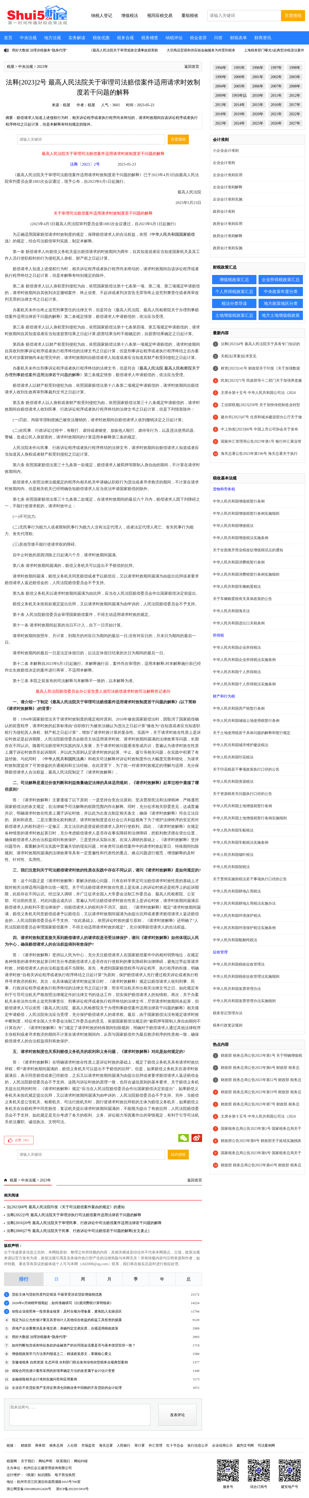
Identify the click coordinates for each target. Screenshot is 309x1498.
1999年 (220, 77)
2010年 (257, 95)
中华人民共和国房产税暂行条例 (239, 708)
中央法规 (28, 37)
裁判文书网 (245, 1445)
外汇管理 (155, 1445)
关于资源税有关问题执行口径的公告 (242, 794)
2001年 (257, 77)
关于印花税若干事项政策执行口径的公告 (246, 769)
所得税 (218, 635)
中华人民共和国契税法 (231, 867)
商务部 (40, 1445)
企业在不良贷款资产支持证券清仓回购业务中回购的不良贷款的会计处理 (67, 1388)
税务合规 (125, 37)
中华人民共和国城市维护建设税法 (240, 745)
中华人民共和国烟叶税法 (233, 855)
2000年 (239, 77)
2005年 (239, 86)
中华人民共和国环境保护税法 (237, 916)
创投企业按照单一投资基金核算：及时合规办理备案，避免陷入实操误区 (67, 1311)
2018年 (220, 114)
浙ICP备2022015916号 (72, 1489)
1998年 (294, 68)
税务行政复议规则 (227, 1025)
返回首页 (191, 67)
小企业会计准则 (226, 151)
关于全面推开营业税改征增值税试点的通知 (248, 550)
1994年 (220, 68)
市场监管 (88, 1445)
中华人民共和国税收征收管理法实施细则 (246, 977)
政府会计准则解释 (227, 236)
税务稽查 (149, 37)
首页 (8, 37)
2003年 (294, 77)
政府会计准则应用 (227, 224)
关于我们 (28, 1461)
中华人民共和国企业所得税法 (237, 648)
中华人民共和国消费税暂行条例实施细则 (246, 574)
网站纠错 (81, 1461)
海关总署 (106, 1445)
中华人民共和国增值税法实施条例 (240, 538)
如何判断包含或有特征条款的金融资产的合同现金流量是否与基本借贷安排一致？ (73, 1345)
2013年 (220, 105)
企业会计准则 (224, 163)
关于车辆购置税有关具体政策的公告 (242, 599)
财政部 (26, 1445)
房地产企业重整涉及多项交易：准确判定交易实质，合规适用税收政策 (65, 1328)
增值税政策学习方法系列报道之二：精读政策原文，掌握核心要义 (61, 1354)
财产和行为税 (224, 696)
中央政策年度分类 (281, 291)
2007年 (276, 86)
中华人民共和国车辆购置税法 (237, 587)
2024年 (239, 123)
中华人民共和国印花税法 (233, 757)
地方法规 (52, 37)
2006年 (257, 86)
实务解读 (76, 37)
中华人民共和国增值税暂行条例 (239, 501)
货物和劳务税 (224, 489)
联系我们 (63, 1461)
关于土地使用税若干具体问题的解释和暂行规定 (252, 733)
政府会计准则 (224, 212)
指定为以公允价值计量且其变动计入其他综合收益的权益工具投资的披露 (67, 1320)
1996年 (257, 68)
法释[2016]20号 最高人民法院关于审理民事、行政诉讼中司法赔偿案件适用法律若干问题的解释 (84, 1223)
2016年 (276, 105)
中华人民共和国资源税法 (233, 782)
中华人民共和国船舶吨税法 (235, 940)
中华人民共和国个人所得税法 (237, 672)
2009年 (220, 95)
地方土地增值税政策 (281, 315)
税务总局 (56, 1445)
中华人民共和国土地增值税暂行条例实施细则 (250, 818)
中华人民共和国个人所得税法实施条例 (244, 684)
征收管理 (220, 952)
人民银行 (123, 1445)
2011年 (276, 95)
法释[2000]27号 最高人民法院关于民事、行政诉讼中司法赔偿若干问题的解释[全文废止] (78, 1231)
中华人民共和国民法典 (64, 759)
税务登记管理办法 (227, 1013)
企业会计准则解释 (227, 187)
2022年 (294, 114)
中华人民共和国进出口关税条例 (239, 623)
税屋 (10, 67)
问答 (218, 37)
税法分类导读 (234, 303)
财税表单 (238, 37)
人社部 (72, 1445)
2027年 (294, 123)
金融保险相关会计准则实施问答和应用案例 (44, 1379)
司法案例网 (266, 1445)
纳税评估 (174, 37)
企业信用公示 (222, 1445)
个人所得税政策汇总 (234, 291)
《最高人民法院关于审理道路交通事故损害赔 (123, 50)
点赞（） (23, 1140)
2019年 (239, 114)
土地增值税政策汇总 (234, 315)
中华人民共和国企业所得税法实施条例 (244, 660)
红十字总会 (175, 1445)
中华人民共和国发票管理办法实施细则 (244, 1001)
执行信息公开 (198, 1445)
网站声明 (45, 1461)
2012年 (294, 95)
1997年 (276, 68)
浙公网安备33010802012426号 (29, 1489)
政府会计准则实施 (227, 248)
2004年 (220, 86)
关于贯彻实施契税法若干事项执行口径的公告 (250, 879)
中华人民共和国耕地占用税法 (237, 891)
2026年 (276, 123)
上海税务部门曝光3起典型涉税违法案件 (274, 50)
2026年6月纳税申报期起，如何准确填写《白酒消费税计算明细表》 (62, 1303)
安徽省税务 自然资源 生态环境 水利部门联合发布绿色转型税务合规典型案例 (70, 1362)
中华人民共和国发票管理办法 (237, 989)
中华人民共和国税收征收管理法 (239, 964)
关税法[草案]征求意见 (238, 356)
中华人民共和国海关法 (231, 611)
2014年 (239, 105)
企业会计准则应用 (227, 175)
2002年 (276, 77)
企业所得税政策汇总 (281, 279)
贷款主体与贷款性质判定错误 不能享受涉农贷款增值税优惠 (57, 1294)
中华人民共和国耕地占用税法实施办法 (244, 903)
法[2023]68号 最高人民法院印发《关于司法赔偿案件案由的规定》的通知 (66, 1207)
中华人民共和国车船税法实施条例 (240, 842)
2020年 (257, 114)
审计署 (139, 1445)
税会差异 (198, 37)
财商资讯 (262, 37)
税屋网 (12, 1461)
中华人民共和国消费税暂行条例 (239, 562)
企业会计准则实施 (227, 199)
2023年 (42, 67)
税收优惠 (101, 37)
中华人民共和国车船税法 (233, 830)
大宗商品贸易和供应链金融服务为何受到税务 (201, 50)
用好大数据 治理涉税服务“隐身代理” (39, 50)
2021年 (276, 114)
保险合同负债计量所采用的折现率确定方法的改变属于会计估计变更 (63, 1371)
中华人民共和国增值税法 (233, 526)
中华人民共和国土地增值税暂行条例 (242, 806)
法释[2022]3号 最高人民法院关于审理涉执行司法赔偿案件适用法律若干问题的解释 (74, 1215)
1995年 (239, 68)
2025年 (257, 123)
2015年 (257, 105)
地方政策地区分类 (281, 303)
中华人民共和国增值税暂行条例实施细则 (246, 513)
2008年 (294, 86)
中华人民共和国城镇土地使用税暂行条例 (246, 721)
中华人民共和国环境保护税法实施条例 (244, 928)
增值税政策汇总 (234, 279)
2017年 (294, 105)
